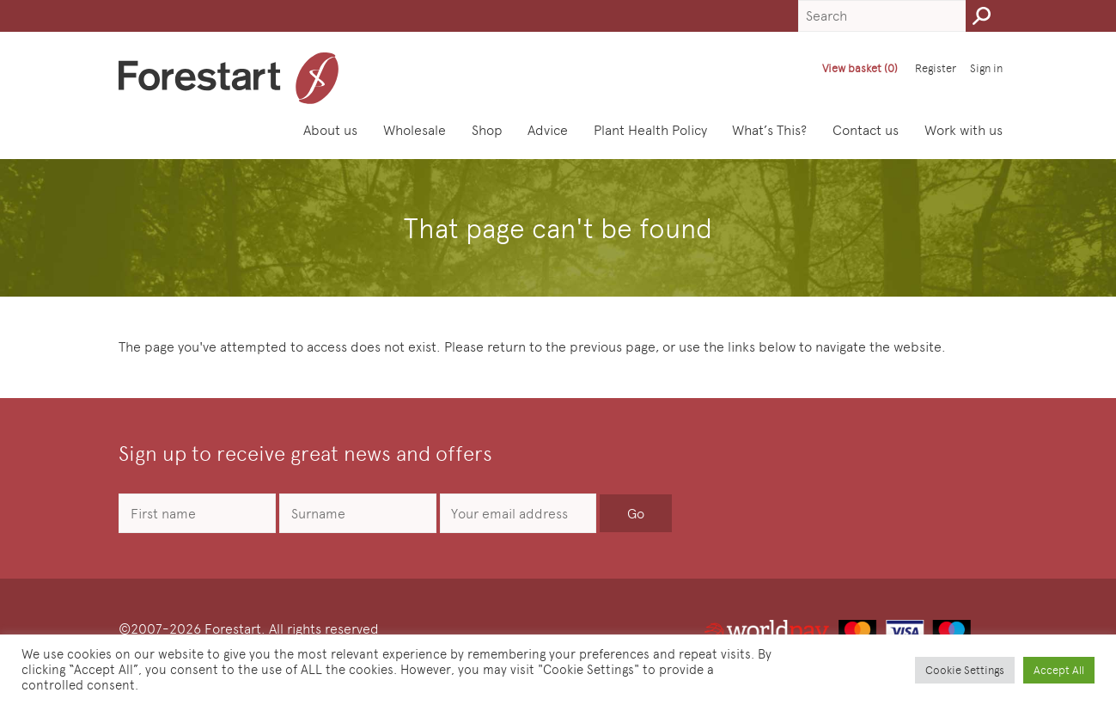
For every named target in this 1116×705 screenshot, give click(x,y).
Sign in (986, 68)
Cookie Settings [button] (964, 670)
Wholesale (414, 130)
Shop (487, 130)
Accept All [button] (1059, 670)
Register (935, 68)
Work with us (963, 130)
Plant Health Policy (650, 130)
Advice (548, 130)
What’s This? (769, 130)
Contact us (865, 130)
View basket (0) (860, 68)
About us (330, 130)
